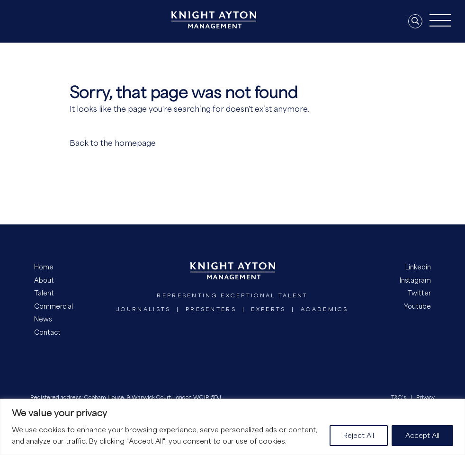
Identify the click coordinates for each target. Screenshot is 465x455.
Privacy (425, 397)
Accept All (422, 435)
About (44, 280)
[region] (232, 427)
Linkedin (418, 267)
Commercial (53, 306)
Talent (44, 293)
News (43, 319)
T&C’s (398, 397)
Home (44, 267)
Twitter (419, 293)
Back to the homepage (113, 143)
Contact (47, 332)
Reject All (358, 435)
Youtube (417, 306)
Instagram (415, 280)
